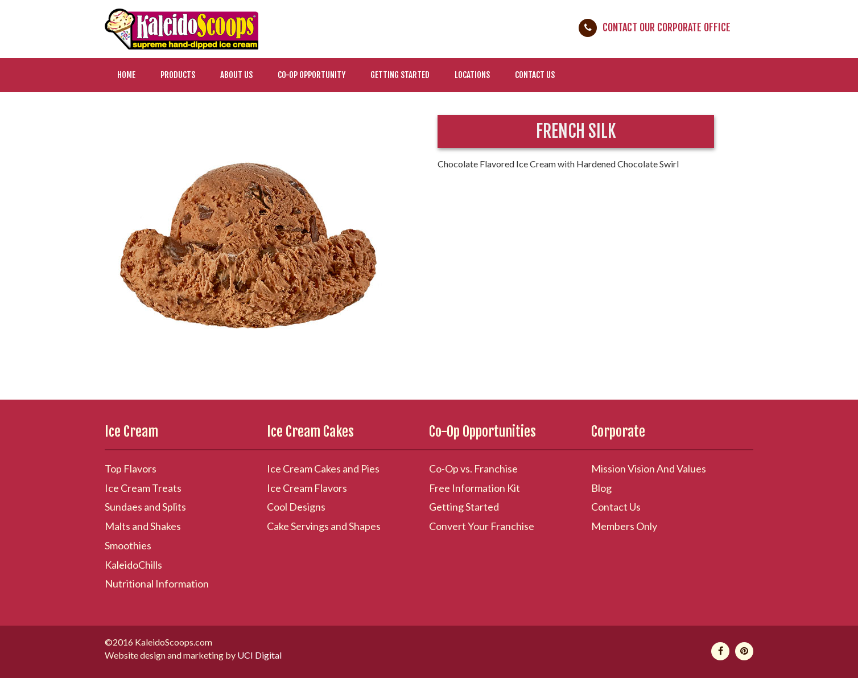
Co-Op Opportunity (311, 74)
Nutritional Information (157, 583)
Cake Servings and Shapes (324, 526)
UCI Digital (259, 655)
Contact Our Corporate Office (667, 27)
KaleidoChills (133, 564)
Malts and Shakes (143, 526)
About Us (236, 74)
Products (177, 74)
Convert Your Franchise (481, 526)
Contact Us (535, 74)
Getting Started (400, 74)
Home (126, 74)
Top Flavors (130, 468)
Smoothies (128, 545)
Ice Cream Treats (143, 488)
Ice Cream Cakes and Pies (323, 468)
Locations (472, 74)
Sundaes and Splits (145, 506)
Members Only (624, 526)
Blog (601, 488)
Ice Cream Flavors (307, 488)
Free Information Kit (474, 488)
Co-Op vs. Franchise (473, 468)
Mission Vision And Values (648, 468)
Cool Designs (296, 506)
